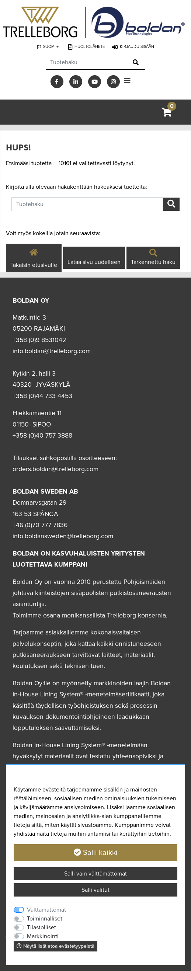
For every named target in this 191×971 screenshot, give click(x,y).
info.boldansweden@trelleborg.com (63, 536)
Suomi (49, 46)
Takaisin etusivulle (33, 257)
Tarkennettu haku (153, 258)
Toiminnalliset (44, 918)
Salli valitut (95, 890)
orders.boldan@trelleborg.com (55, 469)
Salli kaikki (96, 852)
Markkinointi (43, 936)
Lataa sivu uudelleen (94, 262)
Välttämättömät (46, 909)
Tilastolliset (41, 927)
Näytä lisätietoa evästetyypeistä (55, 946)
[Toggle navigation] (127, 81)
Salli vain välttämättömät (95, 873)
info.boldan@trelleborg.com (52, 351)
